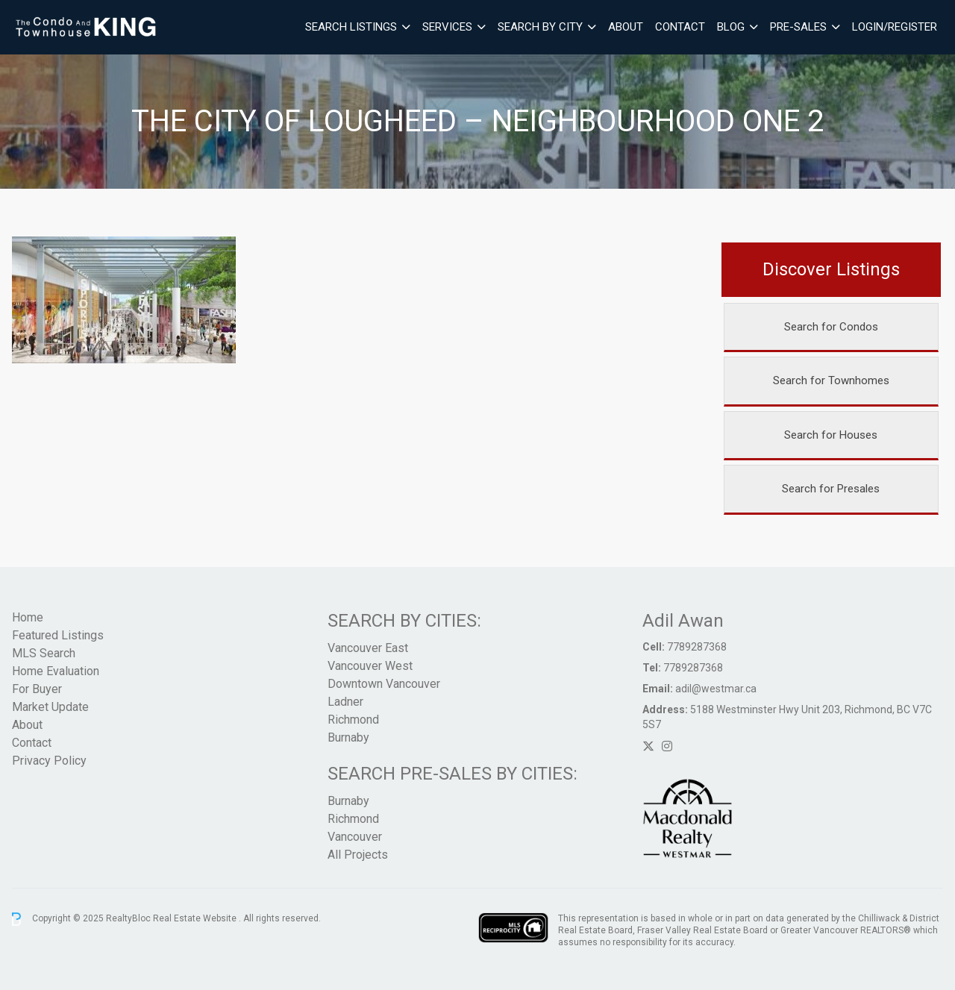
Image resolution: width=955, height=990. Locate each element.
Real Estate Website (196, 918)
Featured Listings (58, 635)
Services (447, 27)
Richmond (353, 719)
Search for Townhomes (831, 380)
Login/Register (894, 27)
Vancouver (355, 837)
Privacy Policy (49, 761)
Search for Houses (830, 435)
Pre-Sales (798, 27)
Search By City (540, 27)
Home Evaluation (55, 671)
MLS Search (43, 653)
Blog (731, 27)
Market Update (50, 707)
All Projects (358, 855)
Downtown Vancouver (384, 684)
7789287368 (697, 647)
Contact (680, 27)
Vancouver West (370, 666)
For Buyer (37, 689)
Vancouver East (368, 648)
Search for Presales (831, 488)
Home (27, 617)
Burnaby (348, 737)
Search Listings (351, 27)
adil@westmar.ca (716, 689)
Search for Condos (831, 326)
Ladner (345, 702)
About (625, 27)
